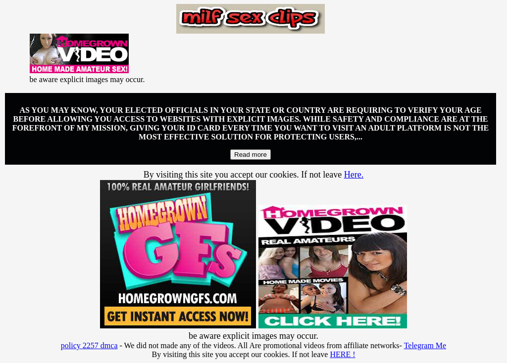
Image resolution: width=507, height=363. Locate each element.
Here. (353, 175)
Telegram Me (425, 345)
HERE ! (342, 354)
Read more (250, 154)
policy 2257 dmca (89, 345)
